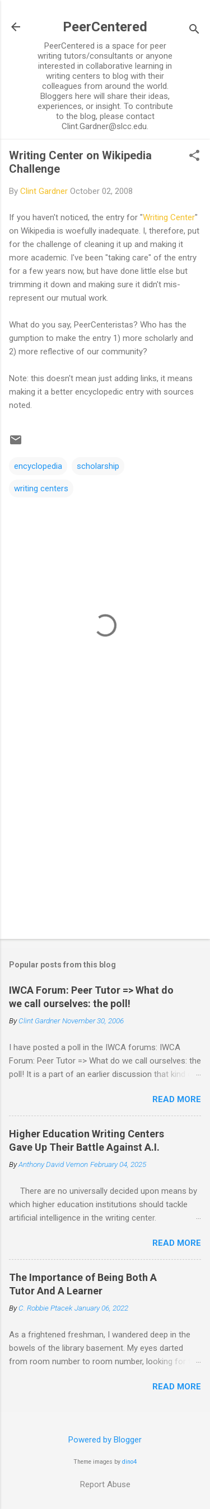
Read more (176, 1099)
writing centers (41, 488)
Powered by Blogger (105, 1440)
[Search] (194, 30)
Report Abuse (105, 1484)
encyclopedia (38, 466)
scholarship (98, 466)
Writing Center (169, 217)
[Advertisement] (105, 843)
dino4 (129, 1461)
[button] (194, 156)
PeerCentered (105, 27)
